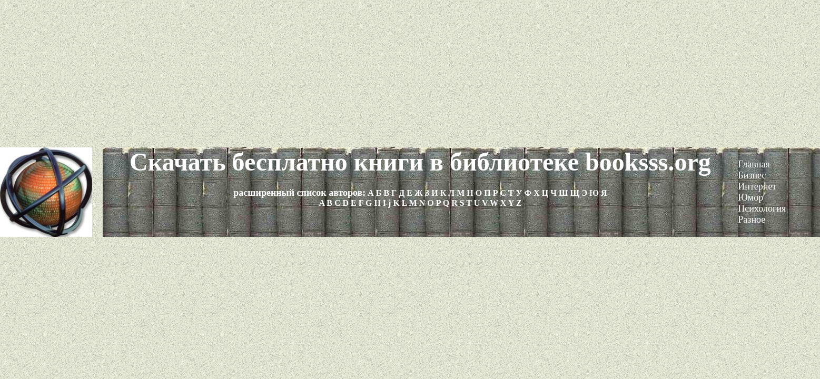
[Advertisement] (410, 73)
